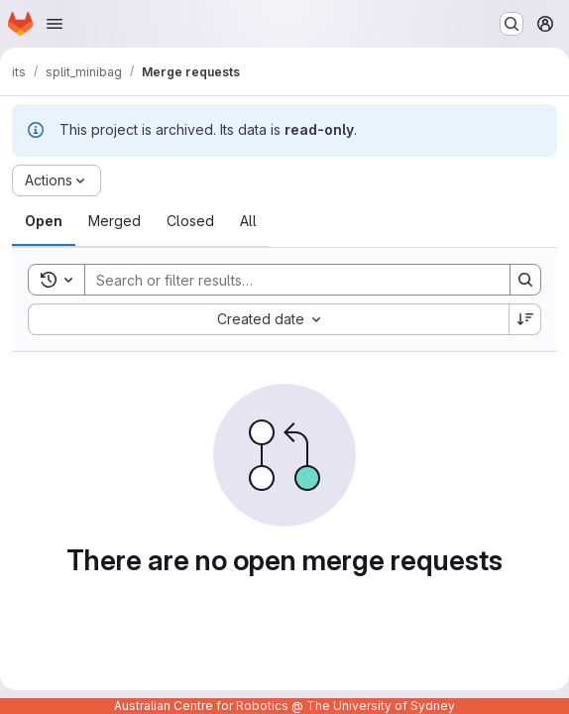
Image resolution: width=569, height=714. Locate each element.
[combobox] (268, 319)
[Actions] (56, 180)
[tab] (43, 221)
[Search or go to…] (511, 24)
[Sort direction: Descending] (525, 319)
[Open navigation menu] (54, 24)
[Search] (287, 280)
